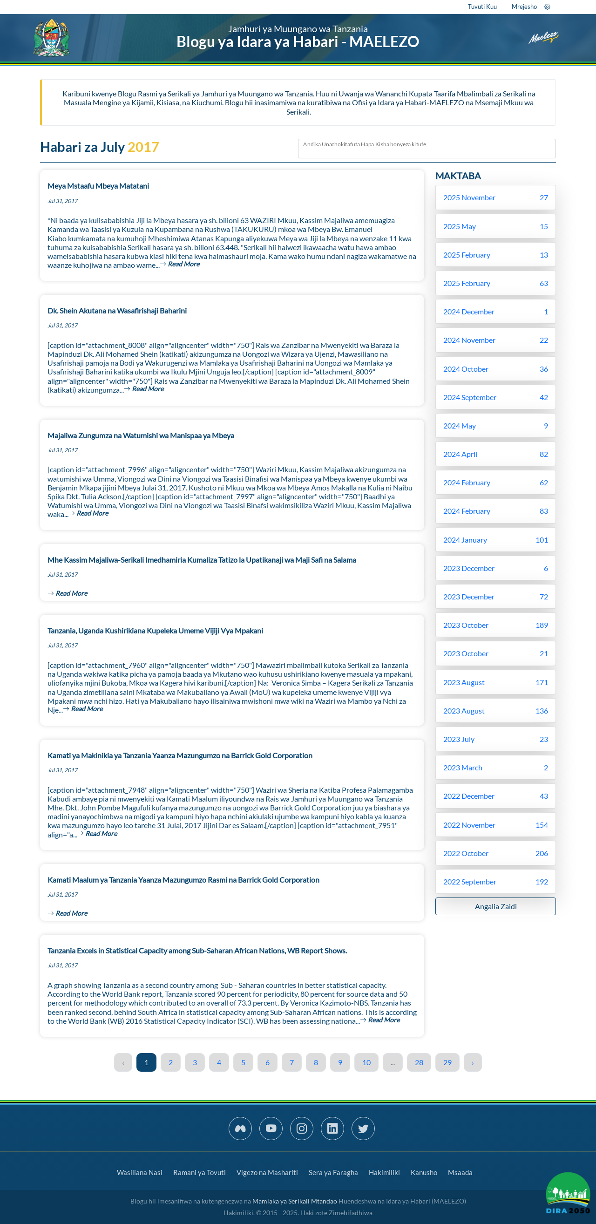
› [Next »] (473, 1062)
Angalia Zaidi (496, 906)
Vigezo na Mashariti (267, 1172)
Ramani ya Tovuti (199, 1172)
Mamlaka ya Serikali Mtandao (294, 1201)
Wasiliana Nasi (140, 1172)
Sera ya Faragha (333, 1172)
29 (447, 1062)
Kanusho (424, 1172)
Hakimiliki (384, 1172)
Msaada (460, 1172)
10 (366, 1062)
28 (419, 1062)
